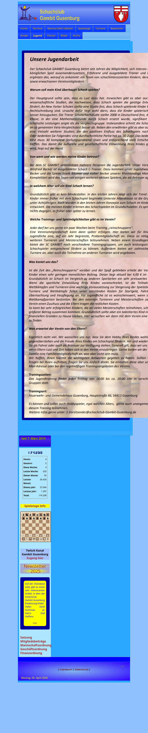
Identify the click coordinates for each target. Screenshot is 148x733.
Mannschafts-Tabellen (60, 28)
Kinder (24, 35)
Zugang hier (35, 558)
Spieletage (84, 28)
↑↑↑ (122, 666)
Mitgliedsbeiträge (33, 641)
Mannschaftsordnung (36, 645)
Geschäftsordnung (33, 649)
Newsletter (117, 28)
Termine (37, 28)
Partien (51, 35)
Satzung (26, 637)
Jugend (37, 35)
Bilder (64, 35)
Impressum (66, 669)
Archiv (76, 35)
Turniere (100, 28)
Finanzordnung (31, 653)
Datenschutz (81, 669)
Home (24, 28)
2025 (34, 571)
